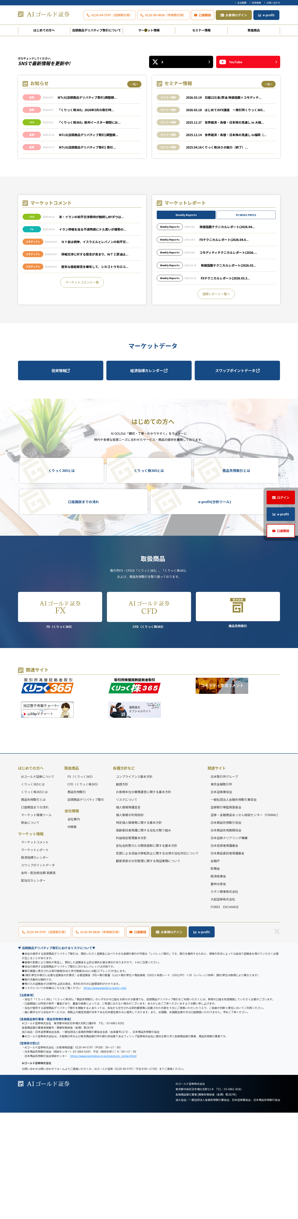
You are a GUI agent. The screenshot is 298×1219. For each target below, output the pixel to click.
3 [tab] (152, 136)
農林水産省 (218, 990)
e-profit (269, 15)
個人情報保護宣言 (128, 913)
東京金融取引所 (221, 890)
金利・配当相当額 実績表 (38, 979)
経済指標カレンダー (148, 477)
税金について (30, 929)
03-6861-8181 (233, 1195)
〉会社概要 (240, 2)
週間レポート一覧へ (216, 400)
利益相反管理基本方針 (131, 944)
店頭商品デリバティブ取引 (85, 906)
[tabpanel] (149, 89)
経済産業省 (218, 982)
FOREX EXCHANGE (225, 1013)
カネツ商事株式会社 (224, 998)
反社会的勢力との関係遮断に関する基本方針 (146, 952)
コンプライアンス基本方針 (134, 883)
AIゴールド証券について (37, 883)
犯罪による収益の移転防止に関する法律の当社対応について (157, 959)
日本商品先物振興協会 (226, 936)
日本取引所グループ (224, 883)
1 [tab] (139, 136)
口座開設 (205, 15)
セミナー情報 (201, 30)
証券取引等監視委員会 (226, 913)
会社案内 (73, 925)
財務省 (215, 975)
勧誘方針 (122, 890)
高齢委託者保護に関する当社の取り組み (143, 936)
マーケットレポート (35, 956)
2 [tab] (146, 136)
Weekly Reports (186, 321)
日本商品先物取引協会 (226, 929)
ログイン (283, 497)
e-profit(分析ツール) (214, 608)
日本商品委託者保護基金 (227, 959)
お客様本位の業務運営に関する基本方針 (143, 898)
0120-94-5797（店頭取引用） (111, 15)
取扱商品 (254, 30)
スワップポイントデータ (237, 477)
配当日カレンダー (33, 986)
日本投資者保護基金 (224, 952)
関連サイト (217, 874)
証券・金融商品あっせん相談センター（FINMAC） (245, 921)
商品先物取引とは (236, 576)
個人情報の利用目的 (130, 921)
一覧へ (134, 190)
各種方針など (124, 874)
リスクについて (126, 906)
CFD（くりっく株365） (149, 716)
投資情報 (61, 477)
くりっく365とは (61, 576)
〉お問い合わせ (272, 2)
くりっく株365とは (149, 576)
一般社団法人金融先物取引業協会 (234, 906)
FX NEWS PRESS (246, 321)
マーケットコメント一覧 (82, 388)
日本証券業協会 (221, 898)
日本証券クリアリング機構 (229, 944)
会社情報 (71, 917)
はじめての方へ (44, 30)
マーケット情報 (149, 30)
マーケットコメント (35, 948)
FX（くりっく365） (60, 716)
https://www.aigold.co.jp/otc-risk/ (105, 1094)
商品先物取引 (238, 716)
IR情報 (71, 933)
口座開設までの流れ (83, 608)
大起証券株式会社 (223, 1005)
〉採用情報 (255, 2)
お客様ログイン (236, 15)
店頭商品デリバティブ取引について (96, 30)
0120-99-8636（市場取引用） (165, 15)
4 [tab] (159, 136)
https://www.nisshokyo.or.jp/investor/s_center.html (103, 1162)
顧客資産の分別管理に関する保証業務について (148, 967)
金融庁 (215, 967)
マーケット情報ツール (36, 921)
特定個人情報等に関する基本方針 (139, 929)
